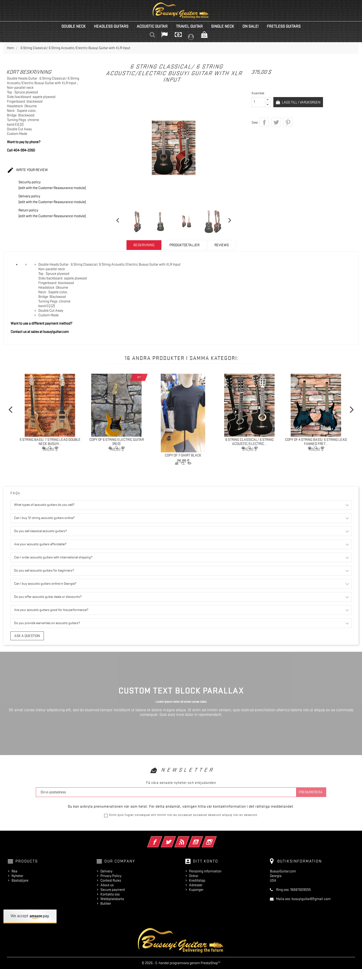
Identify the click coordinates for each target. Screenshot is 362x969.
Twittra (276, 122)
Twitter (174, 839)
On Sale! (250, 26)
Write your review (27, 170)
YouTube (202, 839)
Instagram (215, 839)
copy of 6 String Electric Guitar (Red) (116, 442)
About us (107, 885)
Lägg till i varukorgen (302, 102)
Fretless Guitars (284, 26)
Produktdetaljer (184, 245)
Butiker (105, 903)
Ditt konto (205, 861)
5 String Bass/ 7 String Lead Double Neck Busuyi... (50, 442)
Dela (264, 122)
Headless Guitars (111, 26)
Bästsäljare (20, 880)
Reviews (221, 245)
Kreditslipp (197, 880)
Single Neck (222, 26)
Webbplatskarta (112, 899)
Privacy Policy (110, 876)
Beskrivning (143, 245)
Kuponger (196, 890)
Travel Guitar (189, 26)
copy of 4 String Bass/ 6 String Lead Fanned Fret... (316, 442)
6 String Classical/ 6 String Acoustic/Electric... (249, 442)
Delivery (106, 871)
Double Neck (73, 26)
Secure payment (112, 890)
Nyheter (17, 876)
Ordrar (193, 876)
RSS (188, 839)
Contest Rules (110, 880)
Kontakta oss (110, 894)
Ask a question (27, 636)
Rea (14, 871)
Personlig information (205, 871)
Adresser (195, 885)
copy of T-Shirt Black (183, 455)
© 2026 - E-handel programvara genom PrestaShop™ (181, 963)
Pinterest (287, 122)
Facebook (161, 839)
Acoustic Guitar (152, 26)
